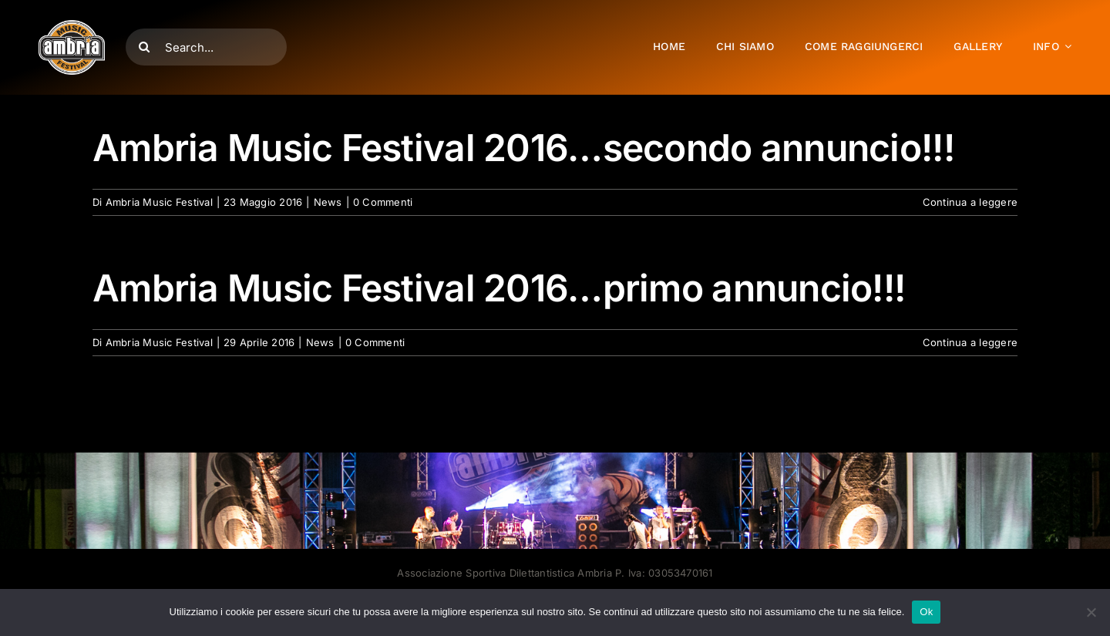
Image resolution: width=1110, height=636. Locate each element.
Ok (926, 611)
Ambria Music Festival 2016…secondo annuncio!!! (523, 147)
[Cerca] (144, 47)
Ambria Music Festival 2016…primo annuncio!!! (498, 288)
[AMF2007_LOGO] (72, 26)
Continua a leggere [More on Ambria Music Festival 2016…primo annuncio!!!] (970, 342)
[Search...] (206, 47)
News (328, 202)
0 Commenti (382, 202)
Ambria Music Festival (159, 202)
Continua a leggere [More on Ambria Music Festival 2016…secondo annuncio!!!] (970, 202)
